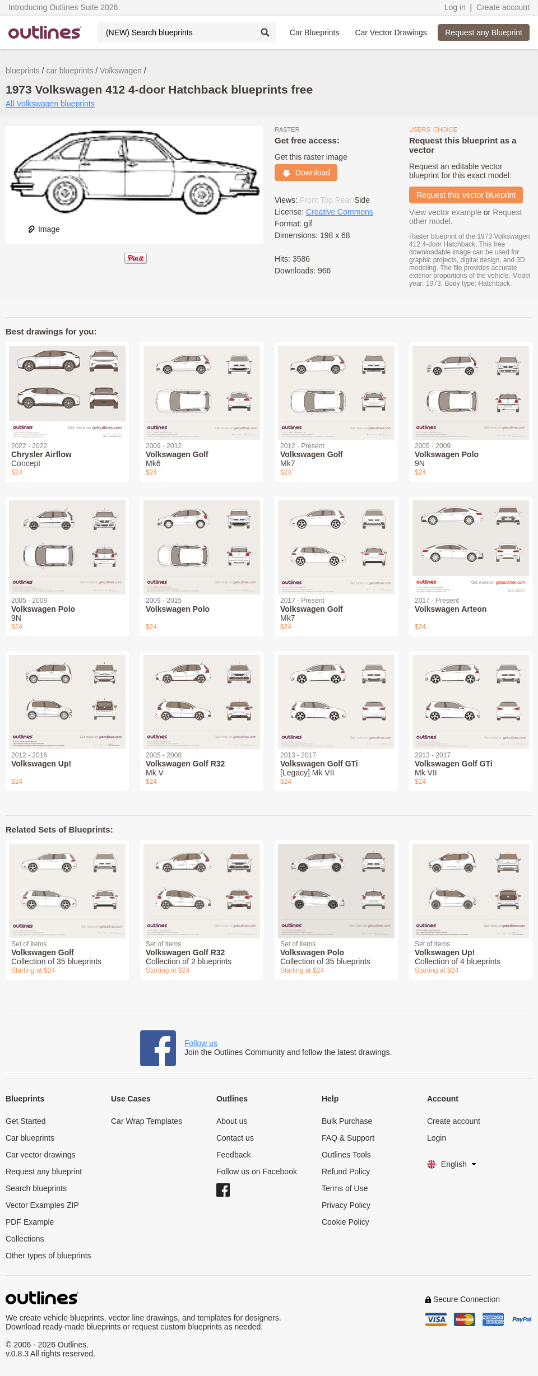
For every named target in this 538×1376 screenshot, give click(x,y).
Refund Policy (346, 1171)
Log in (455, 7)
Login (436, 1137)
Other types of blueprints (48, 1255)
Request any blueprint (44, 1171)
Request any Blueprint (483, 32)
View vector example (445, 212)
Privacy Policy (346, 1205)
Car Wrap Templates (146, 1121)
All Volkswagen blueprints (50, 103)
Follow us (200, 1043)
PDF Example (30, 1221)
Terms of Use (345, 1188)
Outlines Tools (346, 1154)
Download (306, 172)
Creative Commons (339, 211)
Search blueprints (36, 1188)
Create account (503, 7)
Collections (25, 1238)
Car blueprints (30, 1137)
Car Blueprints (315, 32)
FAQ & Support (348, 1137)
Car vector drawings (41, 1154)
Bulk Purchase (347, 1121)
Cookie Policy (345, 1221)
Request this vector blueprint (466, 194)
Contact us (235, 1137)
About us (231, 1121)
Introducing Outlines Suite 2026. (64, 7)
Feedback (233, 1154)
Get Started (26, 1121)
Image (43, 229)
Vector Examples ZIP (42, 1205)
